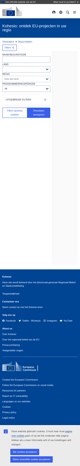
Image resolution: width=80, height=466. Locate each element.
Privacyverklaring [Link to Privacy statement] (11, 345)
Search (67, 12)
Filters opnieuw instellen (15, 112)
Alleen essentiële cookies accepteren (31, 459)
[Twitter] (24, 320)
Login (54, 12)
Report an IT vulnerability (15, 396)
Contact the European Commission (20, 380)
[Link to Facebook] (9, 320)
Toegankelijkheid (10, 294)
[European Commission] (12, 11)
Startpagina (8, 41)
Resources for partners (14, 390)
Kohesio (6, 277)
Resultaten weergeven (38, 112)
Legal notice (8, 418)
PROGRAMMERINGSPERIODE (18, 84)
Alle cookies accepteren (25, 452)
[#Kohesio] (36, 320)
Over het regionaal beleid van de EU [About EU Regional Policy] (20, 339)
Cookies (6, 407)
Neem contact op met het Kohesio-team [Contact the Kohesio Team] (22, 307)
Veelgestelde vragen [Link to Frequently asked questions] (12, 350)
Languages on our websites (16, 401)
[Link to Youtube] (66, 320)
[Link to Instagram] (50, 320)
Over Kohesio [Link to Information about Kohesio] (9, 334)
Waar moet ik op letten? (66, 2)
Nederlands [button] (60, 12)
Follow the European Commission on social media (27, 385)
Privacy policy (9, 412)
